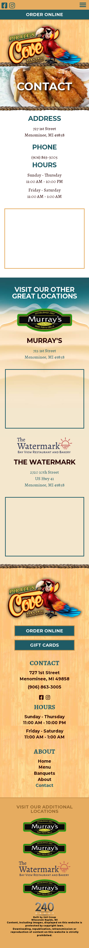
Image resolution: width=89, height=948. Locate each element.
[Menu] (83, 5)
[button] (44, 14)
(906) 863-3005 (44, 157)
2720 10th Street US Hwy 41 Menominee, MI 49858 (45, 478)
